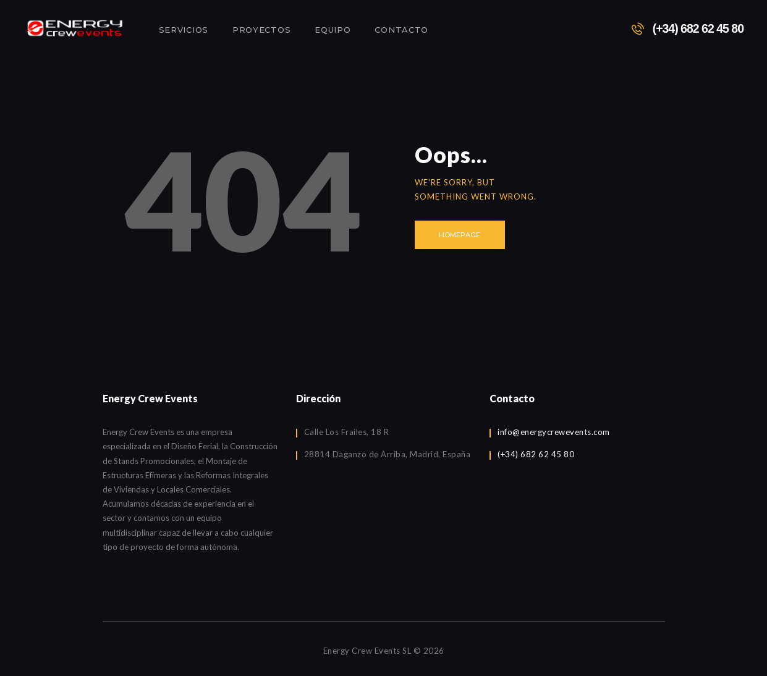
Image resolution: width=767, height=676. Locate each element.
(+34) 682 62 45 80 (536, 454)
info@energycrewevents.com (554, 432)
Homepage (459, 234)
